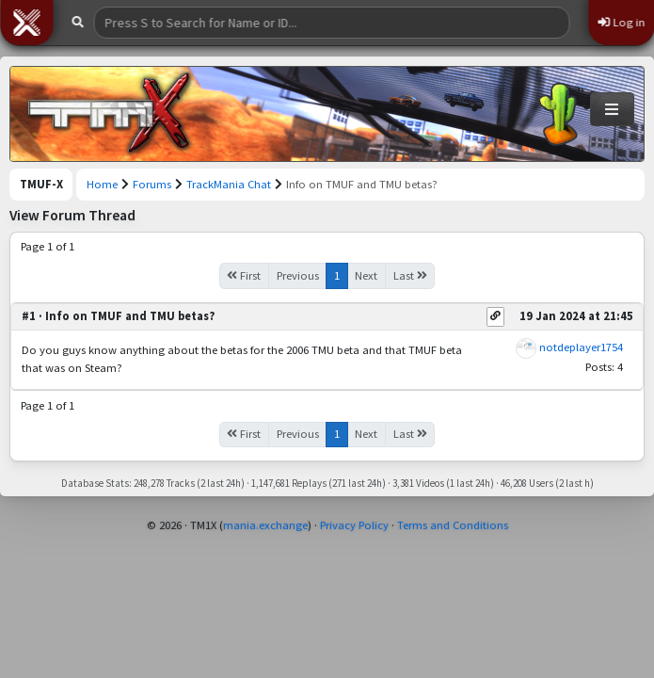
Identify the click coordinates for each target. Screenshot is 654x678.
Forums (152, 184)
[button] (26, 22)
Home (102, 184)
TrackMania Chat (228, 184)
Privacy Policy (354, 525)
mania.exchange (265, 525)
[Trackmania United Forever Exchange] (109, 114)
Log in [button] (621, 22)
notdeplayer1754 (581, 347)
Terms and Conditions (452, 525)
